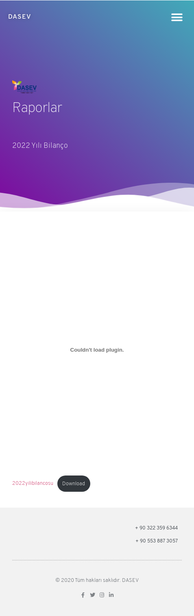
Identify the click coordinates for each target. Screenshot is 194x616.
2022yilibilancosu (32, 483)
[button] (177, 17)
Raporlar (36, 109)
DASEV (19, 17)
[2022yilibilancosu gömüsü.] (97, 349)
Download (73, 483)
